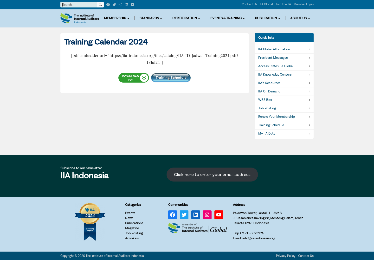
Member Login (304, 4)
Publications (134, 223)
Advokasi (132, 238)
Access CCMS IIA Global (275, 66)
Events (130, 213)
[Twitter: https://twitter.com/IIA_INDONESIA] (184, 214)
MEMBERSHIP (115, 18)
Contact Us (249, 4)
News (129, 218)
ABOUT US (298, 18)
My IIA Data (266, 133)
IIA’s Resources (269, 83)
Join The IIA (283, 4)
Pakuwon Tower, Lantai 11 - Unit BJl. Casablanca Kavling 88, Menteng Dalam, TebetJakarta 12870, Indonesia (268, 218)
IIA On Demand (269, 91)
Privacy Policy (286, 256)
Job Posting (267, 108)
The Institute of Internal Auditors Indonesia (115, 256)
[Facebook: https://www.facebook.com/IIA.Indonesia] (172, 214)
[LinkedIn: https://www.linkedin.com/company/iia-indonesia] (195, 214)
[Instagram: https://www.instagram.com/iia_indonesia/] (207, 214)
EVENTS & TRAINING (226, 18)
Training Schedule (271, 125)
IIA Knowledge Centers (275, 74)
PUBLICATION (266, 18)
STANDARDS (149, 18)
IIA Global (266, 4)
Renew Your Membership (276, 116)
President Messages (273, 57)
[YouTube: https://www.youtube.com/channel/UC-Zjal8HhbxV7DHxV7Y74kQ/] (218, 214)
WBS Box (265, 100)
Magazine (132, 228)
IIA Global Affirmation (274, 49)
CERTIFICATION (184, 18)
